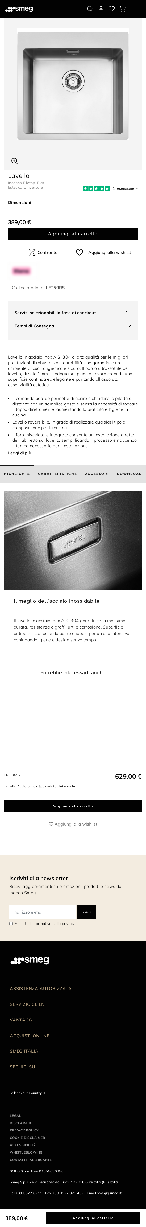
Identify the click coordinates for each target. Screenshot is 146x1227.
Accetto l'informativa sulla (44, 942)
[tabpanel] (73, 84)
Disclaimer (20, 1142)
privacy (68, 942)
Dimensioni (19, 202)
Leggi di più (19, 452)
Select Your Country (26, 1111)
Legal (15, 1134)
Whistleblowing (26, 1171)
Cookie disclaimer (27, 1156)
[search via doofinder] (90, 9)
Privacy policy (24, 1149)
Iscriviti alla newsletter (38, 896)
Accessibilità (23, 1164)
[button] (14, 160)
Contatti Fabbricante (31, 1178)
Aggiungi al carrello (73, 233)
